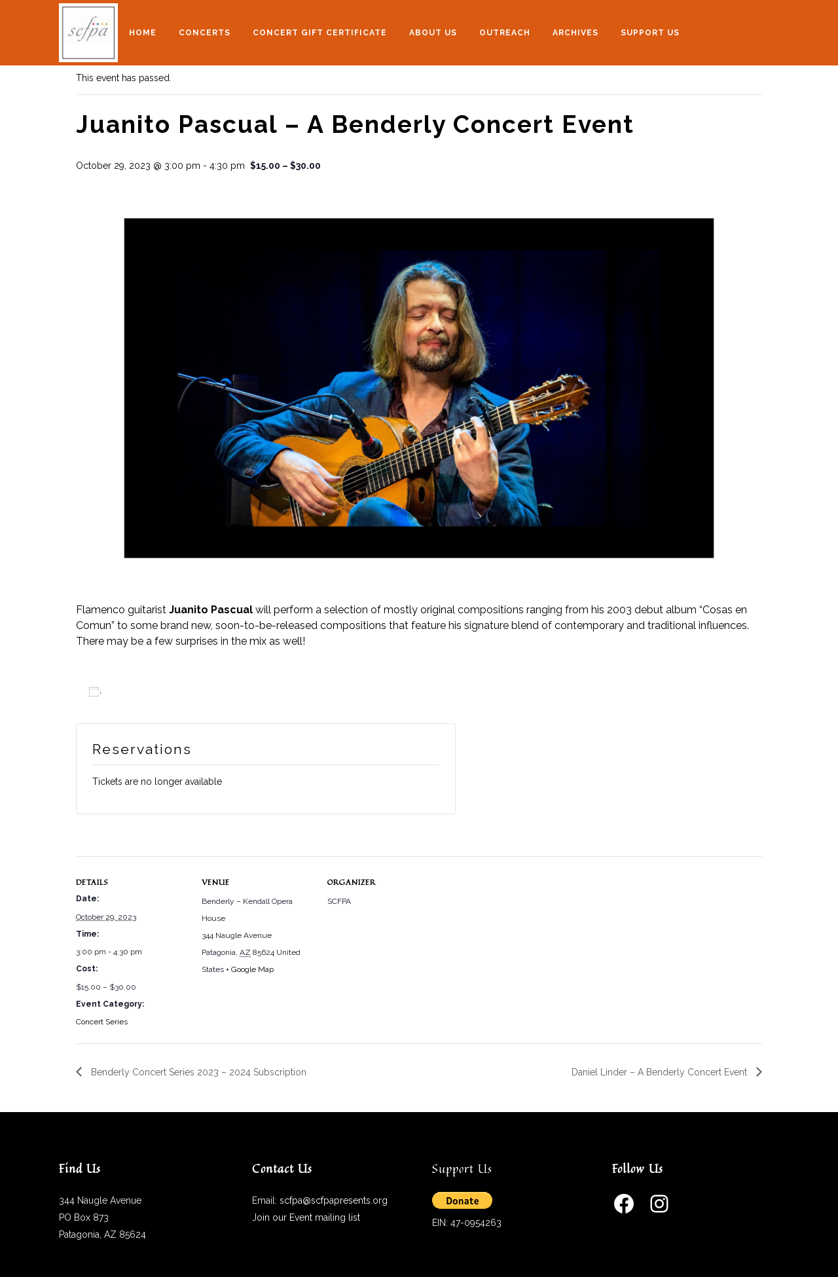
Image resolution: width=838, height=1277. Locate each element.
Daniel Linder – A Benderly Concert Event (661, 1072)
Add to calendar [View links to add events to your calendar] (144, 692)
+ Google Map (250, 969)
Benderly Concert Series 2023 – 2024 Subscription (197, 1072)
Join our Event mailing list (306, 1217)
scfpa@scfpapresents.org (334, 1200)
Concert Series (102, 1021)
